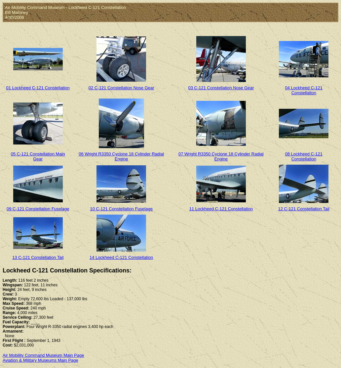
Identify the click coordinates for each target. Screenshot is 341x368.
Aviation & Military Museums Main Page (40, 360)
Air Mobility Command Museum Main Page (43, 355)
